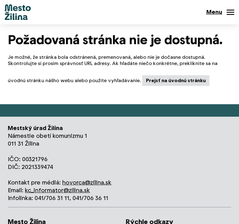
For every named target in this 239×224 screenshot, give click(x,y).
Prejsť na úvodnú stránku (176, 80)
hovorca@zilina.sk (86, 182)
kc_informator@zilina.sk (57, 190)
